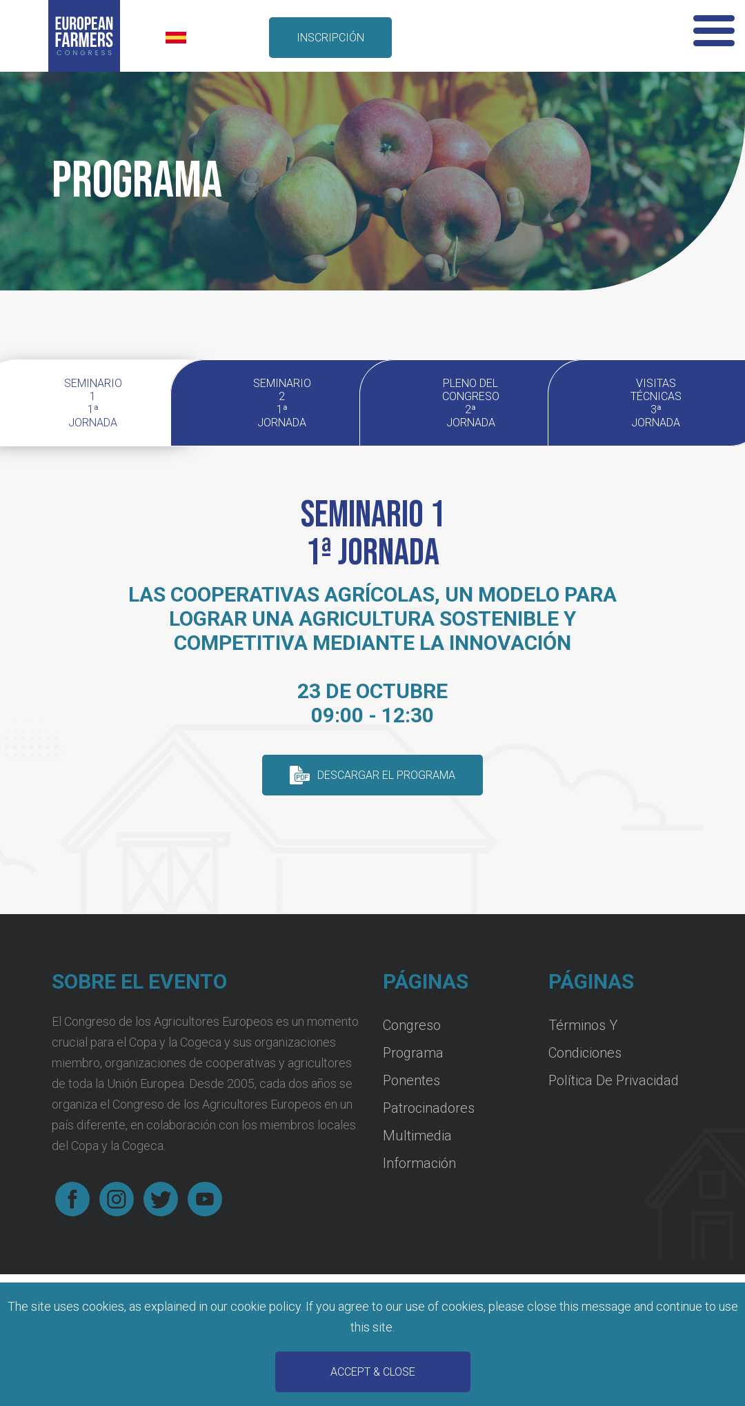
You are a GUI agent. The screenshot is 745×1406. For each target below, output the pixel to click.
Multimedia (417, 1135)
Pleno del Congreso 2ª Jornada (470, 403)
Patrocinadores (429, 1108)
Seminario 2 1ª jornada (282, 403)
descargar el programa (386, 775)
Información (419, 1163)
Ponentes (411, 1080)
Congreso (412, 1025)
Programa (413, 1052)
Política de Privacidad (613, 1080)
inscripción (330, 37)
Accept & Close (372, 1371)
